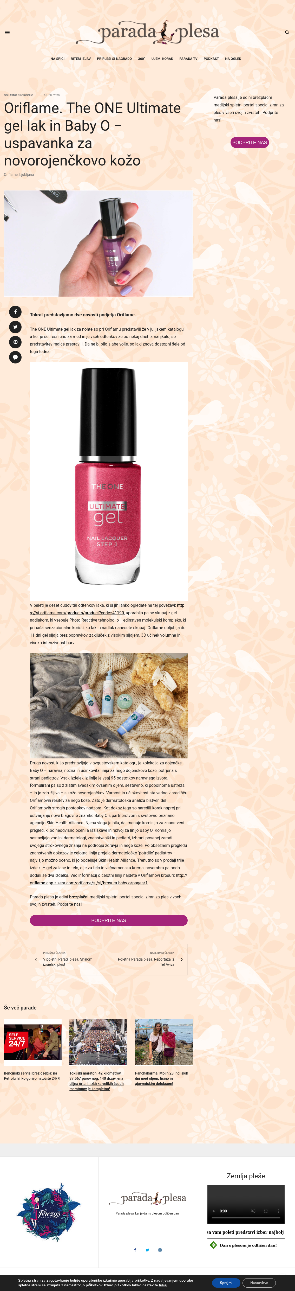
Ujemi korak (162, 59)
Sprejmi (226, 1282)
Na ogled (233, 59)
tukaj (163, 1285)
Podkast (211, 59)
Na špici (57, 59)
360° (141, 59)
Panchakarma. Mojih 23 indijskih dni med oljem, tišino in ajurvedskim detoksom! (161, 1078)
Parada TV (188, 59)
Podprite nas (108, 920)
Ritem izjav (81, 59)
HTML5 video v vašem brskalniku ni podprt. (246, 1204)
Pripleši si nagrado (114, 59)
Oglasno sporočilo (18, 95)
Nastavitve (259, 1282)
